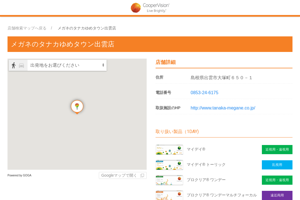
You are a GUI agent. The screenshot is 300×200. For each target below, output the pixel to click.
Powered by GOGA (19, 175)
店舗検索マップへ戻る (27, 28)
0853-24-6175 (204, 92)
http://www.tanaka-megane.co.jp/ (223, 108)
